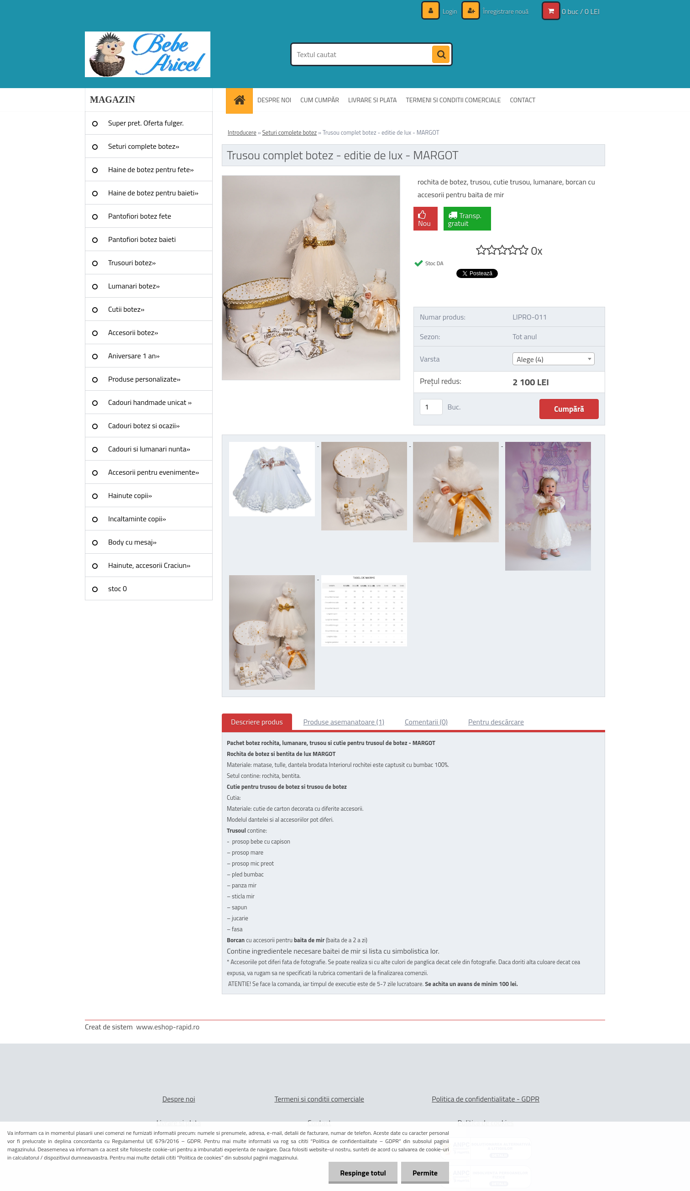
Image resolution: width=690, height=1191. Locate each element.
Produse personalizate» (144, 378)
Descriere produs (257, 721)
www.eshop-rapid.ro (167, 1026)
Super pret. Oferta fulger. (146, 122)
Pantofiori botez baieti (142, 239)
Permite (425, 1172)
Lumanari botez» (134, 285)
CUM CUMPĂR (319, 100)
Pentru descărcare (496, 721)
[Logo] (147, 54)
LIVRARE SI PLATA (372, 100)
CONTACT (522, 100)
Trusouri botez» (132, 262)
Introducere (242, 132)
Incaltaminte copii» (137, 518)
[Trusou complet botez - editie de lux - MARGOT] (311, 179)
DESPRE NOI (274, 100)
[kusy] (431, 407)
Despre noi (178, 1098)
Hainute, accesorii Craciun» (149, 565)
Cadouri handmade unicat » (150, 402)
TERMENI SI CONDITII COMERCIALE (453, 100)
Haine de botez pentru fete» (151, 169)
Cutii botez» (126, 309)
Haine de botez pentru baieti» (153, 192)
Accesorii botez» (133, 332)
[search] (441, 54)
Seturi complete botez (289, 132)
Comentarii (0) (426, 721)
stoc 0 (117, 588)
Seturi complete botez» (143, 146)
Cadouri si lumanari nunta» (149, 448)
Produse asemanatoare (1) (343, 721)
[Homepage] (242, 99)
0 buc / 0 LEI (581, 11)
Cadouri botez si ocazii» (144, 425)
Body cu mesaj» (132, 541)
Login (450, 11)
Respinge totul (363, 1172)
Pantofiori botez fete (139, 215)
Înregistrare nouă (504, 11)
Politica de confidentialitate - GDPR (485, 1098)
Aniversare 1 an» (134, 355)
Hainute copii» (130, 495)
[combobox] (553, 358)
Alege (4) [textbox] (530, 359)
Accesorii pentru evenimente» (153, 472)
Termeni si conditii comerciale (319, 1098)
